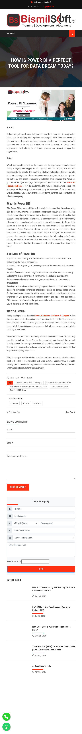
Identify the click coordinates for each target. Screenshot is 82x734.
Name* (10, 429)
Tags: (10, 383)
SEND (41, 569)
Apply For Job (48, 6)
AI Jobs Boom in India (41, 666)
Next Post (70, 412)
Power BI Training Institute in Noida (59, 383)
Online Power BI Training (59, 386)
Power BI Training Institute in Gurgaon (51, 315)
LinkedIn (38, 403)
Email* (10, 443)
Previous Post (13, 412)
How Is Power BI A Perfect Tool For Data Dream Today (28, 386)
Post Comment (18, 487)
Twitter (26, 403)
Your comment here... (17, 456)
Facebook (14, 403)
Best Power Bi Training (18, 390)
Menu (11, 33)
